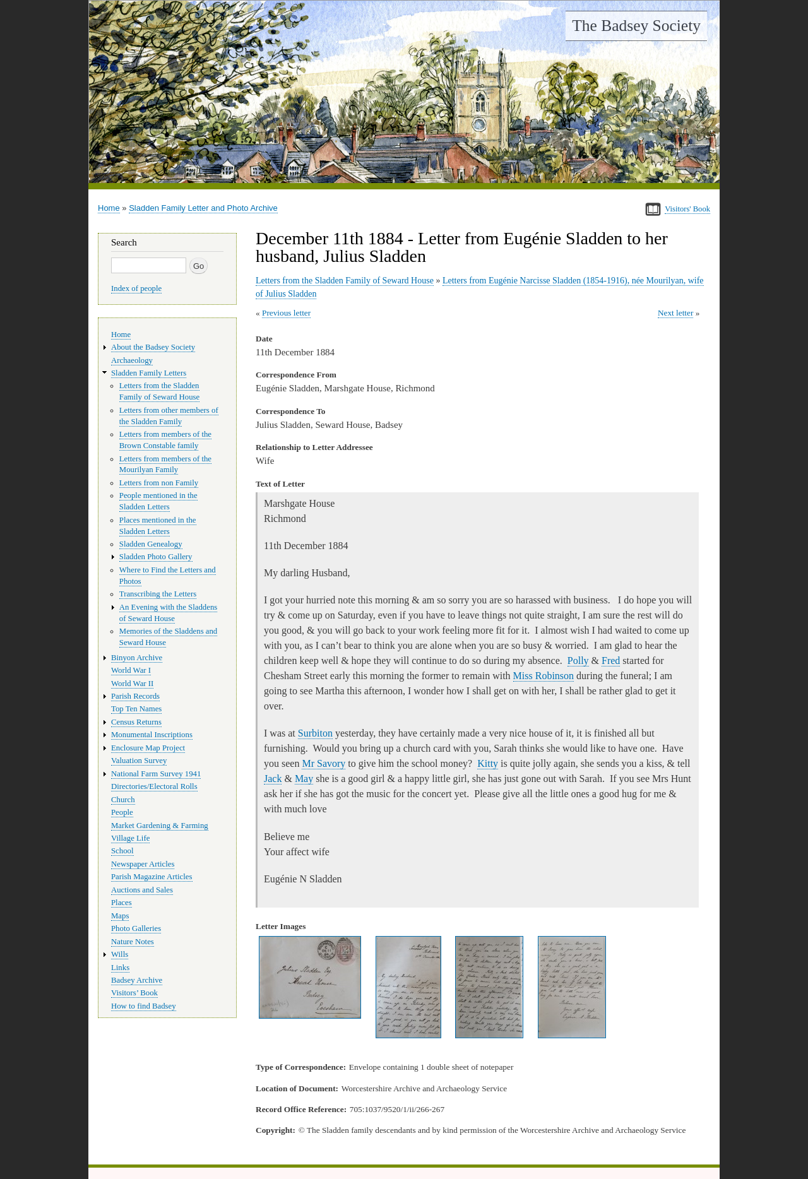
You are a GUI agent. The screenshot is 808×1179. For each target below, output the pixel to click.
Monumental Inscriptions (152, 734)
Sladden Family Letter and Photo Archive (203, 208)
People (122, 812)
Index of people (136, 288)
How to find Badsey (143, 1006)
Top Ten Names (136, 708)
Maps (120, 915)
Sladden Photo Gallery (156, 556)
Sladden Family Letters (148, 373)
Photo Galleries (136, 928)
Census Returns (136, 722)
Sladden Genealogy (150, 544)
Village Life (130, 838)
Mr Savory (323, 763)
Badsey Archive (136, 980)
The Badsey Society (636, 25)
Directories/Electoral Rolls (154, 786)
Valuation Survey (139, 760)
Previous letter (286, 312)
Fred (611, 660)
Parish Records (135, 696)
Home (109, 208)
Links (120, 967)
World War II (132, 683)
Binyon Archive (136, 657)
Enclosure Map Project (148, 748)
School (122, 850)
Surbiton (315, 733)
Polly (578, 660)
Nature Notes (132, 941)
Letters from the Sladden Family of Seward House (345, 280)
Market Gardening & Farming (159, 825)
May (304, 778)
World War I (131, 670)
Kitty (487, 763)
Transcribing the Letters (157, 594)
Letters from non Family (158, 482)
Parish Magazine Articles (152, 876)
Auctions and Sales (142, 890)
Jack (273, 778)
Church (123, 799)
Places (121, 902)
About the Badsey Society (153, 347)
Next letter (676, 312)
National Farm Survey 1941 (156, 773)
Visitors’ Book (134, 992)
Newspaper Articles (142, 864)
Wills (119, 954)
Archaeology (132, 360)
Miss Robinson (543, 675)
